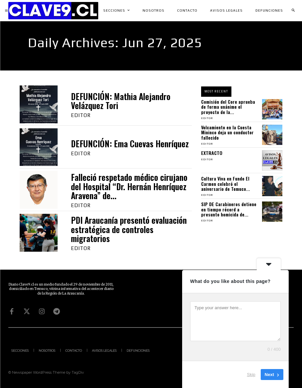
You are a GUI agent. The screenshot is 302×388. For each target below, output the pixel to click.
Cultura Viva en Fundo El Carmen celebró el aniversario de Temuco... (225, 183)
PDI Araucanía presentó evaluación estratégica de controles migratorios (129, 229)
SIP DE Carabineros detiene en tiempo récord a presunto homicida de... (228, 209)
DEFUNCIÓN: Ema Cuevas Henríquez (130, 143)
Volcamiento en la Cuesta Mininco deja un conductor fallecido (227, 132)
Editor (81, 115)
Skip (251, 374)
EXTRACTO (211, 152)
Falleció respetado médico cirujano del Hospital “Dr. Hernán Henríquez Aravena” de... (129, 186)
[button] (293, 11)
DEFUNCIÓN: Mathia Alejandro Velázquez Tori (120, 101)
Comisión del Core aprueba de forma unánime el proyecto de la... (228, 106)
